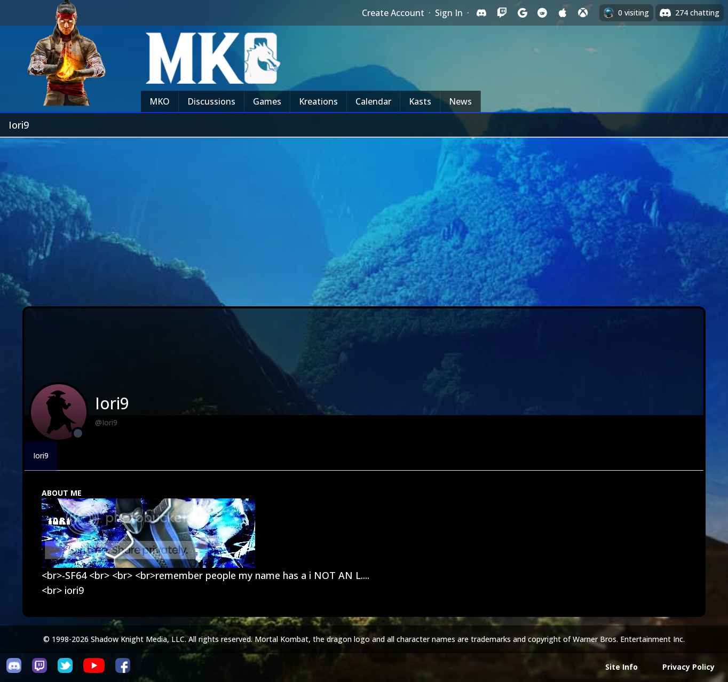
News (460, 101)
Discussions (211, 101)
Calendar (373, 101)
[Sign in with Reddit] (542, 13)
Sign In (449, 13)
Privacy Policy (688, 667)
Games (267, 101)
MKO (159, 101)
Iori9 (41, 455)
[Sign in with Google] (522, 13)
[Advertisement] (364, 217)
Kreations (318, 101)
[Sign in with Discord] (481, 13)
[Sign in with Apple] (563, 13)
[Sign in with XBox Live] (583, 13)
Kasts (420, 101)
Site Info (621, 667)
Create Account (393, 13)
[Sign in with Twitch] (502, 13)
